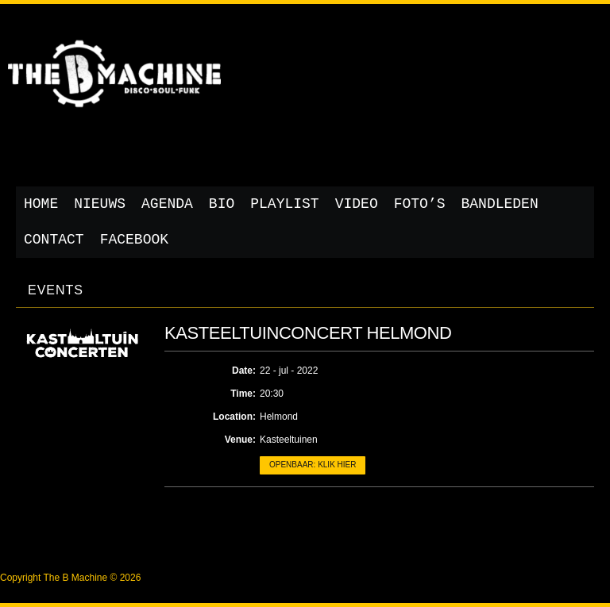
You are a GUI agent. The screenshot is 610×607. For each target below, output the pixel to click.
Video (356, 204)
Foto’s (420, 204)
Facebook (134, 240)
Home (41, 204)
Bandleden (500, 204)
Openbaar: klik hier (312, 464)
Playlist (284, 204)
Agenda (167, 204)
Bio (221, 204)
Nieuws (99, 204)
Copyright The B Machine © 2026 (70, 577)
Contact (54, 240)
